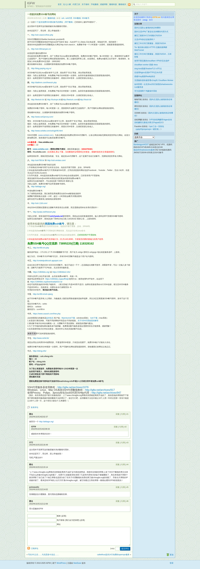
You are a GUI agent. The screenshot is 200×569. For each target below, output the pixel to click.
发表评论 (34, 407)
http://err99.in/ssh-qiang (43, 294)
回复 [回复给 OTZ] (118, 443)
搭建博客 (104, 4)
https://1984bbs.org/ (41, 272)
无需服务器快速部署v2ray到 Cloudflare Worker (153, 80)
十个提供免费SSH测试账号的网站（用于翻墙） (54, 22)
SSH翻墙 (77, 18)
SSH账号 (85, 18)
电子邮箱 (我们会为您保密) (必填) (71, 520)
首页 (60, 4)
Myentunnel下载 (68, 318)
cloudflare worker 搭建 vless (146, 65)
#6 (127, 501)
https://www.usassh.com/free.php (46, 314)
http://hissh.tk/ (85, 100)
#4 (127, 464)
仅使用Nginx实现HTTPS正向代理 (148, 72)
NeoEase (77, 567)
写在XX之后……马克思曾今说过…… (43, 558)
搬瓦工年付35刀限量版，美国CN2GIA (150, 43)
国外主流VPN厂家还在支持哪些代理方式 (151, 32)
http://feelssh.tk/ (37, 100)
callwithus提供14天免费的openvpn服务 (113, 558)
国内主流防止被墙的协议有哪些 (147, 28)
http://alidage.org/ (38, 186)
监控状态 (50, 318)
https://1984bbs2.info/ (61, 272)
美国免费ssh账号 (54, 223)
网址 (59, 524)
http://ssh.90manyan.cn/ (41, 49)
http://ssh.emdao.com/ (56, 160)
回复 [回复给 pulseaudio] (118, 487)
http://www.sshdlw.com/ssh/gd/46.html (47, 131)
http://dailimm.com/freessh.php (44, 82)
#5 (127, 487)
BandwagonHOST (141, 144)
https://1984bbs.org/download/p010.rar (46, 282)
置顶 (171, 558)
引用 (123, 414)
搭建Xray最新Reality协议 (144, 76)
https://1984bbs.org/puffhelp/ (57, 279)
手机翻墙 (94, 4)
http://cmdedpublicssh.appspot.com (47, 261)
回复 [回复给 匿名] (118, 414)
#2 (126, 427)
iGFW (31, 3)
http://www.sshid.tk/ (41, 338)
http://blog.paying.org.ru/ (41, 68)
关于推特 (85, 4)
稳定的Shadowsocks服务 (144, 150)
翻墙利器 (113, 4)
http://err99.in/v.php (41, 248)
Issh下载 (94, 318)
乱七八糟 (67, 4)
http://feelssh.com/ (70, 100)
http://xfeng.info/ (39, 351)
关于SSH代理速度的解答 (88, 321)
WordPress (61, 567)
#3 (127, 443)
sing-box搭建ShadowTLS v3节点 (148, 69)
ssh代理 (68, 18)
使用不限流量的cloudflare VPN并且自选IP (151, 61)
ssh (62, 18)
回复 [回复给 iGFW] (116, 427)
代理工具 (76, 4)
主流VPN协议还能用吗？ (144, 39)
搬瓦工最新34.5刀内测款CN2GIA (148, 35)
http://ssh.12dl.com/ (39, 203)
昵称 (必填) (61, 516)
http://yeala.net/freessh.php (44, 212)
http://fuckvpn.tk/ (54, 100)
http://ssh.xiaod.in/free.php (42, 35)
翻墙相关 (122, 4)
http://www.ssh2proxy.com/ (42, 117)
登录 (171, 567)
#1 (127, 414)
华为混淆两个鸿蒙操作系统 (145, 91)
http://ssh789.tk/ (37, 160)
